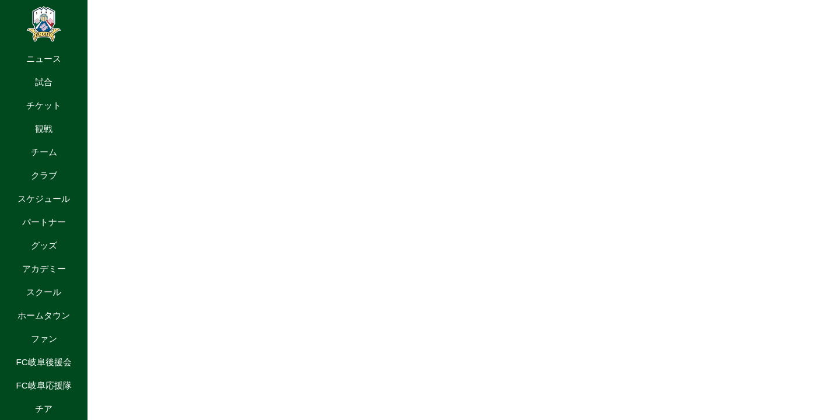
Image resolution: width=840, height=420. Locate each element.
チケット (43, 105)
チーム (44, 152)
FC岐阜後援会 (43, 362)
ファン (44, 339)
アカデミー (44, 269)
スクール (43, 292)
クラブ (44, 175)
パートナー (44, 222)
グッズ (44, 245)
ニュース (43, 59)
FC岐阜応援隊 (43, 385)
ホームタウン (44, 315)
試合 (43, 82)
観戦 (43, 129)
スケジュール (44, 199)
